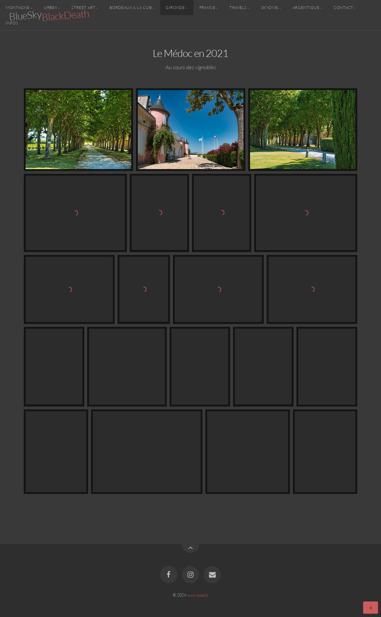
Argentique (306, 7)
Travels (237, 7)
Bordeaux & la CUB (131, 7)
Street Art (83, 7)
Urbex (50, 7)
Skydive (269, 7)
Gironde (175, 7)
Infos (12, 22)
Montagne (17, 7)
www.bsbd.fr (197, 594)
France (207, 7)
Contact (343, 7)
